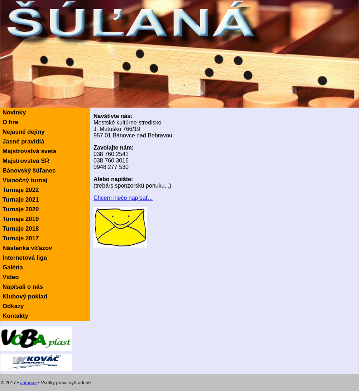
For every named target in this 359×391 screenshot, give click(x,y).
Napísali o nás (23, 286)
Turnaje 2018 (21, 228)
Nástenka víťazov (27, 248)
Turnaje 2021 (21, 199)
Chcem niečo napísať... (123, 198)
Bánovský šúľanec (29, 170)
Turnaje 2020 (21, 209)
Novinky (14, 112)
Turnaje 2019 (21, 219)
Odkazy (13, 306)
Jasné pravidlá (23, 141)
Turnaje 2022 (21, 190)
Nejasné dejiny (24, 131)
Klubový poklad (25, 296)
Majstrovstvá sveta (29, 151)
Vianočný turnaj (25, 180)
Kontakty (15, 315)
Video (11, 277)
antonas (28, 382)
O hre (10, 122)
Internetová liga (25, 257)
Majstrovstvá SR (26, 160)
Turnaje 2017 (21, 238)
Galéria (13, 267)
